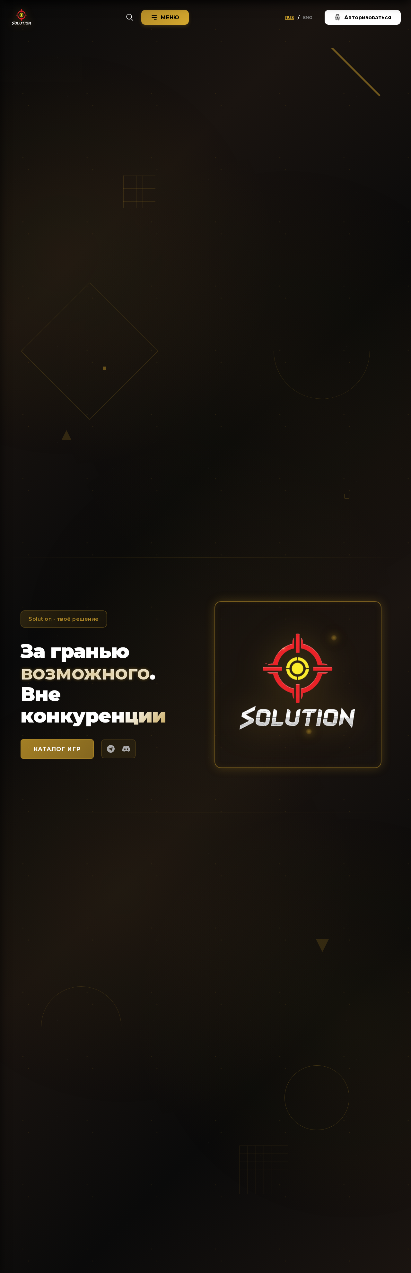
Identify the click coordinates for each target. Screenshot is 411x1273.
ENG (307, 17)
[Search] (129, 17)
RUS (289, 17)
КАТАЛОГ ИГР (57, 749)
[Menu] (165, 17)
